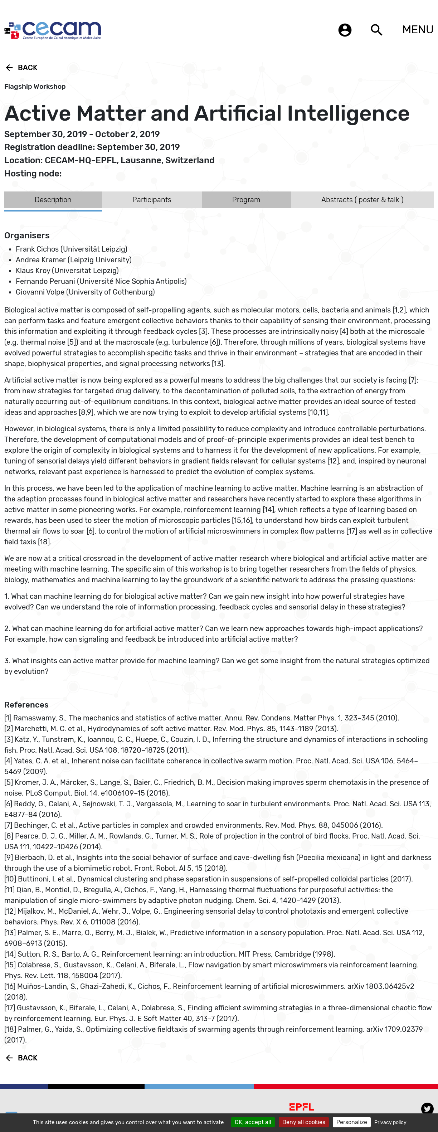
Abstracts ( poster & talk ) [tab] (362, 199)
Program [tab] (246, 199)
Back (21, 67)
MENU (418, 29)
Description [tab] (53, 199)
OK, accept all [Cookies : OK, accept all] (253, 1122)
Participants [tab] (151, 199)
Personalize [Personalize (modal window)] (351, 1122)
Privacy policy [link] (390, 1122)
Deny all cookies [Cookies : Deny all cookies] (303, 1122)
